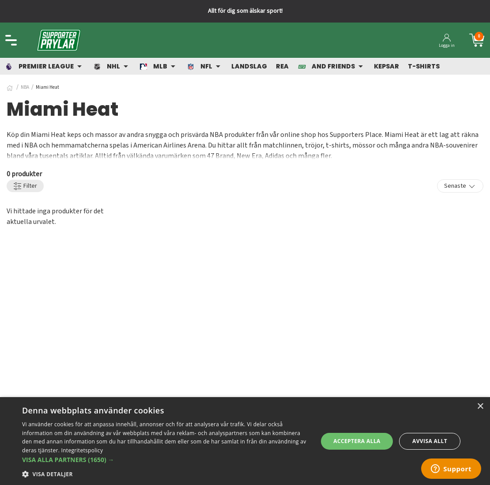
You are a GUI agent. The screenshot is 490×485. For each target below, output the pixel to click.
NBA (25, 87)
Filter (25, 186)
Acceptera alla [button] (357, 441)
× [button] (480, 406)
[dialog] (245, 441)
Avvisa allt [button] (429, 441)
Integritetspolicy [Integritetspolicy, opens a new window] (82, 450)
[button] (165, 459)
